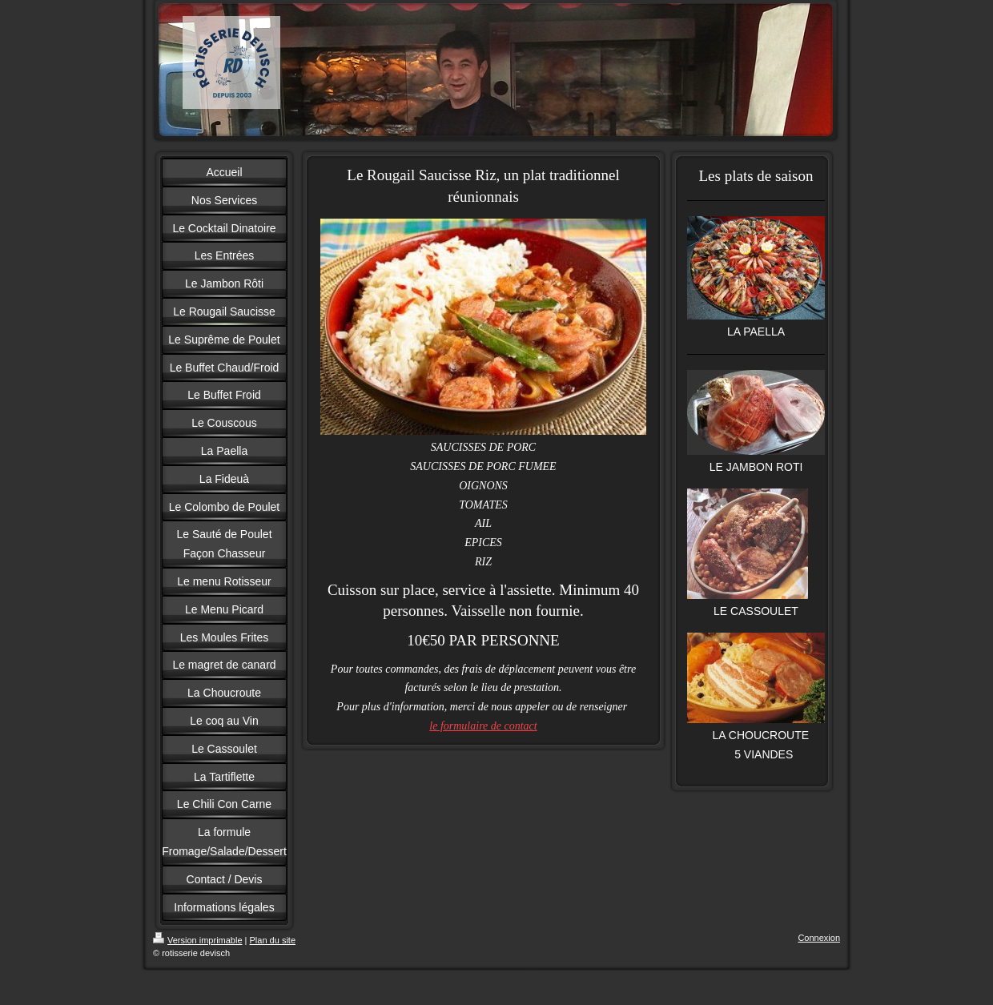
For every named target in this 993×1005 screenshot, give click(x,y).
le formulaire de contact (483, 726)
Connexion (819, 938)
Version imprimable (198, 940)
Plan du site (272, 940)
